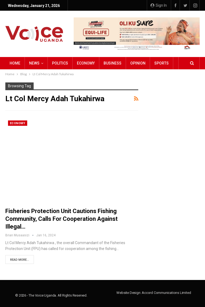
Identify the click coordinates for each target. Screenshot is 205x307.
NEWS (34, 63)
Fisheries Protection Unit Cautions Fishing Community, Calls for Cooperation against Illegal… (61, 219)
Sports (161, 63)
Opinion (137, 63)
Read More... (19, 259)
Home (15, 63)
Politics (60, 63)
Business (112, 63)
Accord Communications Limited (166, 293)
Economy (86, 63)
